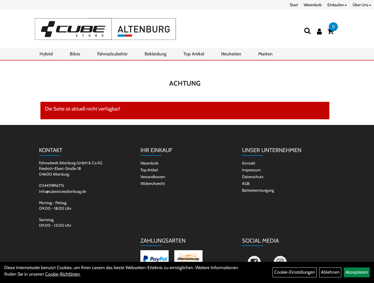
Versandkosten (152, 176)
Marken (265, 54)
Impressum (251, 169)
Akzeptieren (356, 272)
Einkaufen (337, 4)
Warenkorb (313, 4)
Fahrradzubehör (112, 54)
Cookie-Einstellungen (294, 272)
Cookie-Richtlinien (62, 274)
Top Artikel (193, 54)
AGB (245, 183)
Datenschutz (253, 176)
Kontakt (248, 163)
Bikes (75, 54)
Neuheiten (231, 54)
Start (294, 4)
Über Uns (362, 4)
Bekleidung (155, 54)
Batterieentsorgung (258, 190)
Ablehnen (330, 272)
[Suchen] (307, 30)
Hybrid (46, 54)
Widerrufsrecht (152, 183)
